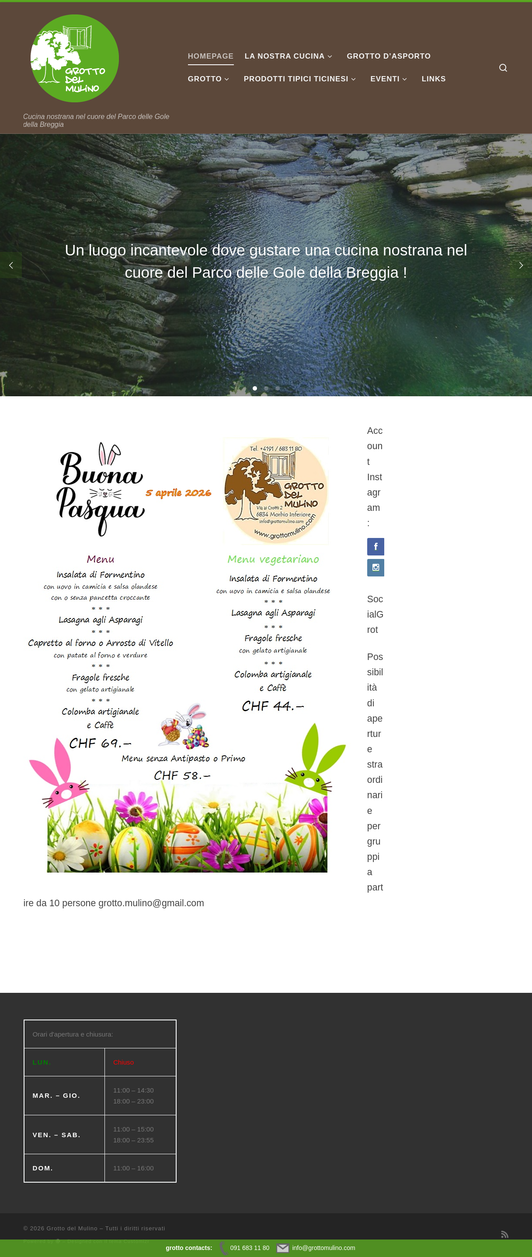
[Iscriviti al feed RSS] (505, 1235)
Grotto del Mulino (72, 1228)
